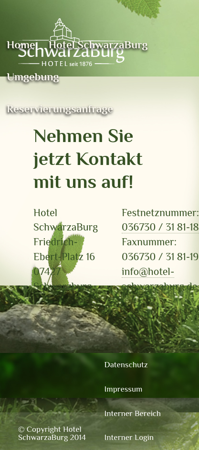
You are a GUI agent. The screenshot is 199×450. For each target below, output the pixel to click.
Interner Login (129, 437)
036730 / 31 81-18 (160, 227)
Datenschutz (126, 364)
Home (21, 44)
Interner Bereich (133, 413)
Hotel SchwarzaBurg (98, 44)
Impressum (124, 389)
